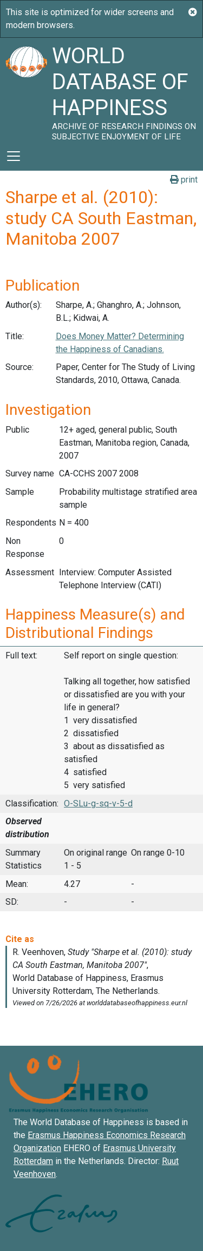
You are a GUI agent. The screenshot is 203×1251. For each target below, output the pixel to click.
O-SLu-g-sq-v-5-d (98, 803)
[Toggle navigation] (13, 156)
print (184, 179)
